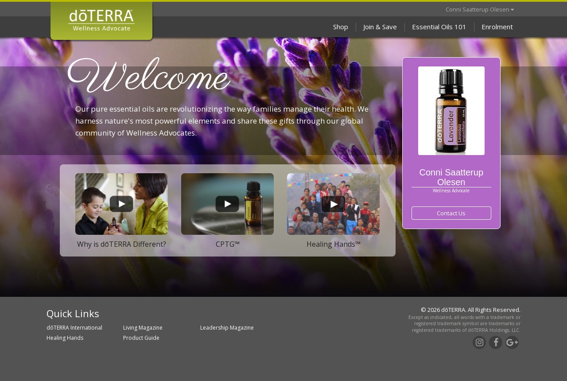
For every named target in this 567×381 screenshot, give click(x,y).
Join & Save (380, 26)
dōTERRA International (74, 327)
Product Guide (141, 338)
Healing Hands (65, 338)
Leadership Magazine (227, 327)
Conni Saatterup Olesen (480, 9)
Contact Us (451, 213)
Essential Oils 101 (439, 26)
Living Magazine (143, 327)
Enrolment (497, 26)
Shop (340, 26)
